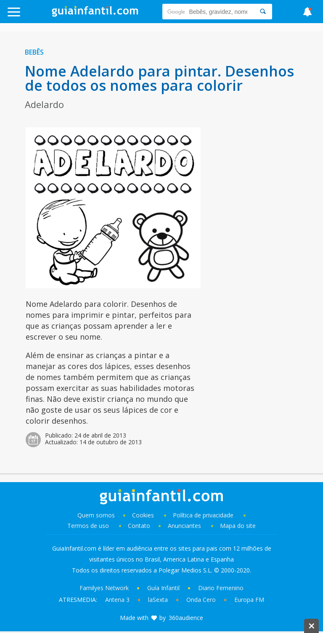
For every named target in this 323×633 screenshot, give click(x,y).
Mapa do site (238, 526)
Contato (139, 526)
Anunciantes (184, 526)
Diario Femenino (221, 588)
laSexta (158, 600)
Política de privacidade (204, 515)
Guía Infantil (163, 588)
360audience (186, 618)
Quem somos (96, 515)
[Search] (263, 11)
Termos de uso (88, 526)
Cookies (144, 515)
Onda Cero (201, 600)
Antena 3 (117, 600)
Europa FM (249, 600)
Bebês (34, 52)
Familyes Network (104, 588)
